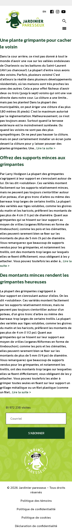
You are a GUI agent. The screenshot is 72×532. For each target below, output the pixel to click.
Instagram (57, 12)
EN (44, 12)
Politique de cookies (36, 517)
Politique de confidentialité (36, 509)
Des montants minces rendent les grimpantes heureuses (34, 278)
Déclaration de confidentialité (36, 526)
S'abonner (36, 433)
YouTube (63, 12)
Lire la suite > (45, 148)
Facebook (52, 12)
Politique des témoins (36, 500)
